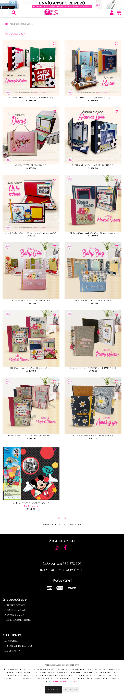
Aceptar (53, 689)
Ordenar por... (15, 33)
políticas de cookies (64, 681)
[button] (14, 13)
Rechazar (71, 689)
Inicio (5, 24)
